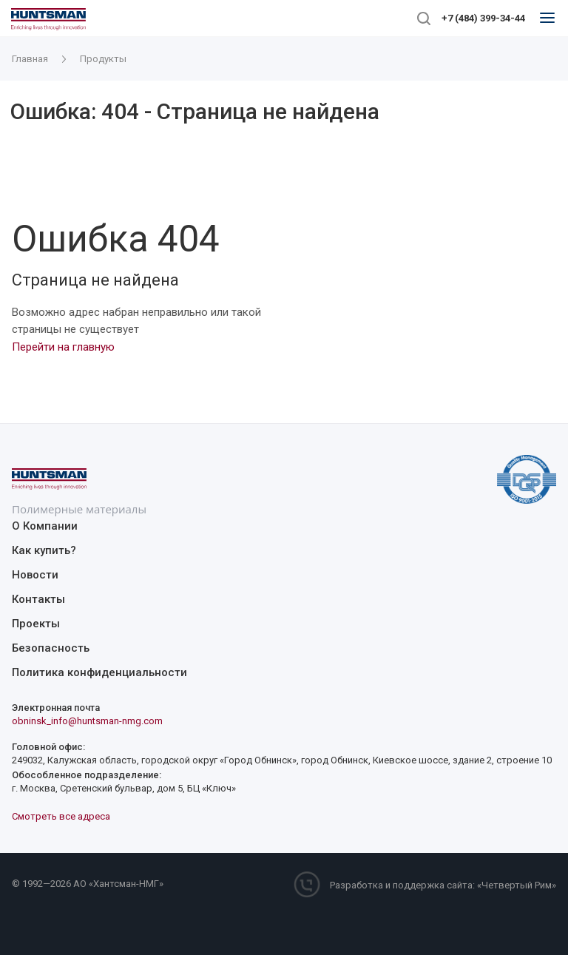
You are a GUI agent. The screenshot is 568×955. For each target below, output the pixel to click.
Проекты (36, 623)
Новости (35, 574)
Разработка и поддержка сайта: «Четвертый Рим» (443, 885)
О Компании (45, 526)
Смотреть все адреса (61, 816)
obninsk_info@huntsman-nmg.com (87, 720)
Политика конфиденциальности (99, 672)
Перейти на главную (63, 347)
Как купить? (44, 550)
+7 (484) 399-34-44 (483, 18)
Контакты (38, 599)
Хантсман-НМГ (126, 883)
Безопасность (50, 648)
